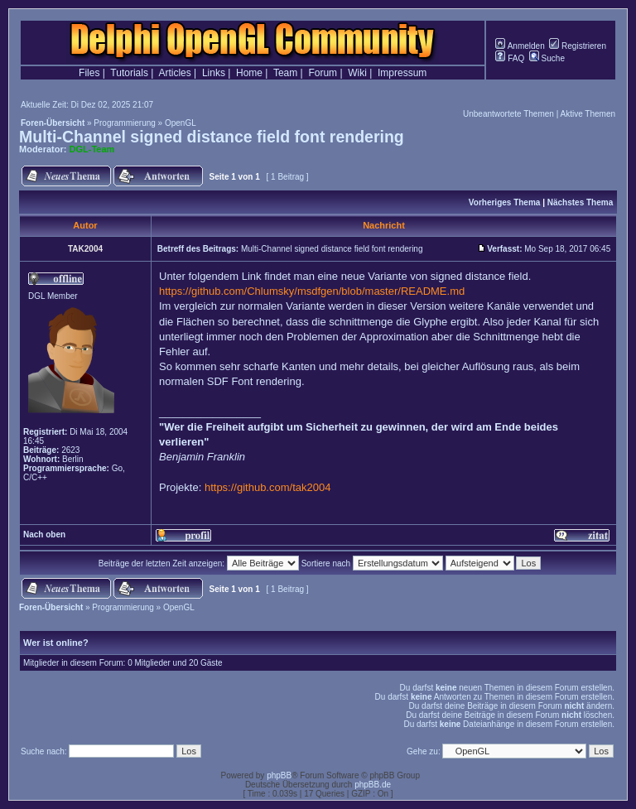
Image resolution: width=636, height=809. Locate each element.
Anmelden (519, 46)
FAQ (509, 58)
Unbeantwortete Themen (508, 113)
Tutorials (129, 73)
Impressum (402, 73)
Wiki (357, 73)
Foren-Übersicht (52, 123)
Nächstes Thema (580, 202)
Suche (547, 58)
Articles (174, 73)
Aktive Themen (587, 113)
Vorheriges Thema (505, 202)
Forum (322, 73)
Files (89, 73)
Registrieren (577, 46)
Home (249, 73)
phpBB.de (372, 784)
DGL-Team (92, 149)
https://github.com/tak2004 (267, 487)
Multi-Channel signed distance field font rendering (211, 137)
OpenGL (180, 123)
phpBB (279, 775)
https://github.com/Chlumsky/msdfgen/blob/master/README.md (312, 291)
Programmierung (124, 123)
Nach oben (44, 534)
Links (213, 73)
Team (285, 73)
